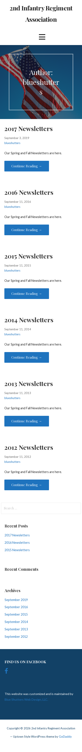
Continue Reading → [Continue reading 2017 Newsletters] (26, 166)
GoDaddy (65, 736)
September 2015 (16, 614)
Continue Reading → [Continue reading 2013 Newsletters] (26, 421)
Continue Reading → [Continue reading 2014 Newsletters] (26, 357)
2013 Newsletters (28, 383)
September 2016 (16, 607)
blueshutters (12, 143)
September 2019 (16, 600)
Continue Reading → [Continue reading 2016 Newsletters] (26, 230)
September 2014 (16, 622)
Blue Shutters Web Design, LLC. (26, 699)
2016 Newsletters (28, 192)
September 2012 (16, 636)
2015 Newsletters (28, 256)
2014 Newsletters (28, 320)
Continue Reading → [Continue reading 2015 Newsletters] (26, 293)
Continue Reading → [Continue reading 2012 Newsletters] (26, 485)
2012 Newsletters (28, 447)
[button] (42, 36)
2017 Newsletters (28, 128)
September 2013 (16, 629)
